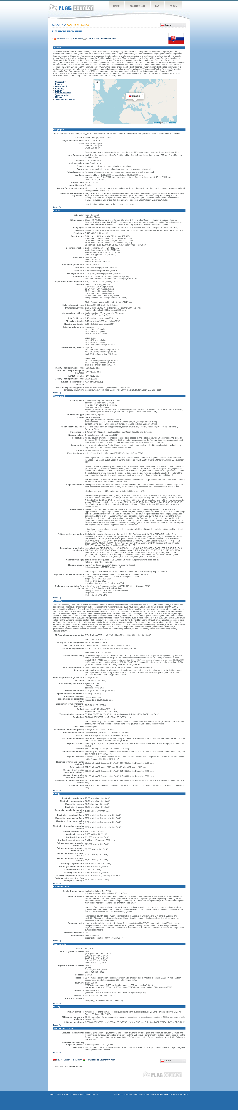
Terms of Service (63, 1094)
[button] (142, 94)
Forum (173, 6)
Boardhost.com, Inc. (91, 1094)
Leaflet (157, 123)
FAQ (157, 6)
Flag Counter (71, 7)
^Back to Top (57, 207)
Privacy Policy (75, 1094)
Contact (52, 1094)
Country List (137, 6)
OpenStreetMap (169, 123)
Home (116, 6)
